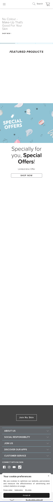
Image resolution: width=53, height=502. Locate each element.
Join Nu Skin (26, 417)
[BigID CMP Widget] (26, 487)
